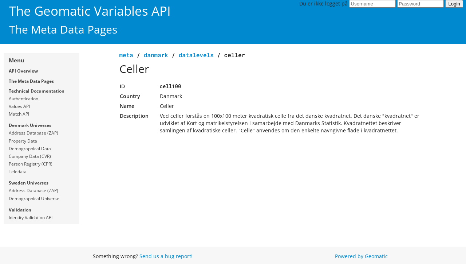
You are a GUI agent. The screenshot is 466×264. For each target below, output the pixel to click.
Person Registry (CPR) (30, 164)
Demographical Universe (34, 198)
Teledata (18, 171)
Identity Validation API (30, 217)
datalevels (196, 55)
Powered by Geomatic (361, 256)
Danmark (156, 55)
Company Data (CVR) (30, 156)
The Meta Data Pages (31, 81)
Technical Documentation (36, 91)
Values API (19, 106)
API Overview (23, 71)
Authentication (23, 99)
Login (454, 4)
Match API (19, 114)
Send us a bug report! (166, 256)
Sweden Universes (28, 183)
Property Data (23, 141)
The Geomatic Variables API (90, 10)
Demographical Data (30, 148)
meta (126, 55)
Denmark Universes (30, 125)
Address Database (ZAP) (33, 133)
